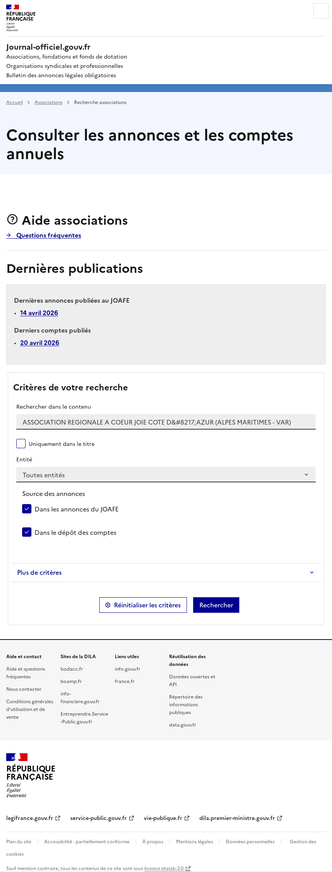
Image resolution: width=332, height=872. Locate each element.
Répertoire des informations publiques (185, 704)
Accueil (14, 102)
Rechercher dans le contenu (53, 406)
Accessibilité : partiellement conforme (87, 841)
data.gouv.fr (182, 724)
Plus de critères (39, 572)
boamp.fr (71, 681)
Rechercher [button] (216, 605)
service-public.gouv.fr (98, 818)
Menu (321, 11)
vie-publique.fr (163, 818)
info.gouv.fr (127, 668)
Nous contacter (24, 688)
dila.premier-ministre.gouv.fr (237, 818)
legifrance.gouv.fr (29, 818)
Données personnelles (250, 841)
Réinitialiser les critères (147, 605)
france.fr (125, 681)
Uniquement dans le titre (62, 443)
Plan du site (18, 841)
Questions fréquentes (48, 235)
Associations (48, 102)
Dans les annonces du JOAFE (77, 508)
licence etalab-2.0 (163, 868)
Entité (24, 459)
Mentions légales (194, 841)
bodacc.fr (72, 668)
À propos (152, 841)
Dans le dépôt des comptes (75, 532)
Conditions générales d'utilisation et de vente (29, 709)
